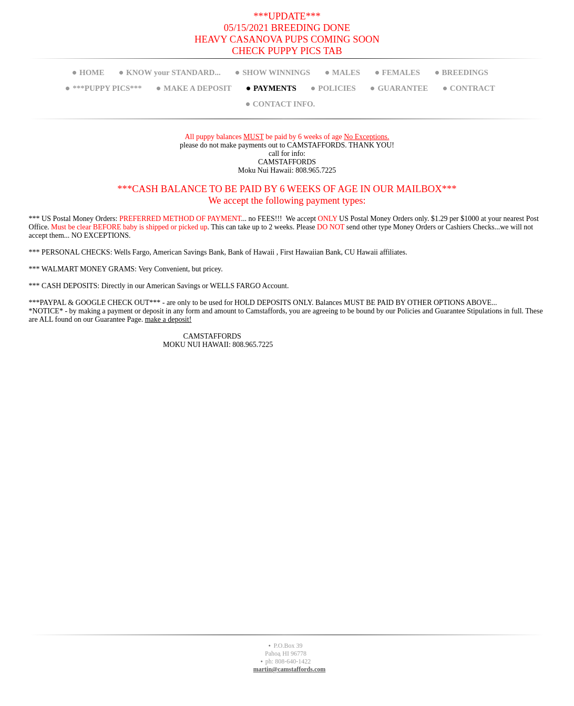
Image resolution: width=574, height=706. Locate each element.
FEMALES (401, 72)
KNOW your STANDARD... (173, 72)
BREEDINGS (465, 72)
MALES (346, 72)
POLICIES (337, 88)
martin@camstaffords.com (289, 669)
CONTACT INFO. (284, 104)
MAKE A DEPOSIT (197, 88)
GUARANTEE (402, 88)
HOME (92, 72)
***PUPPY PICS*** (107, 88)
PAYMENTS (274, 88)
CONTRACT (472, 88)
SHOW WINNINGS (276, 72)
